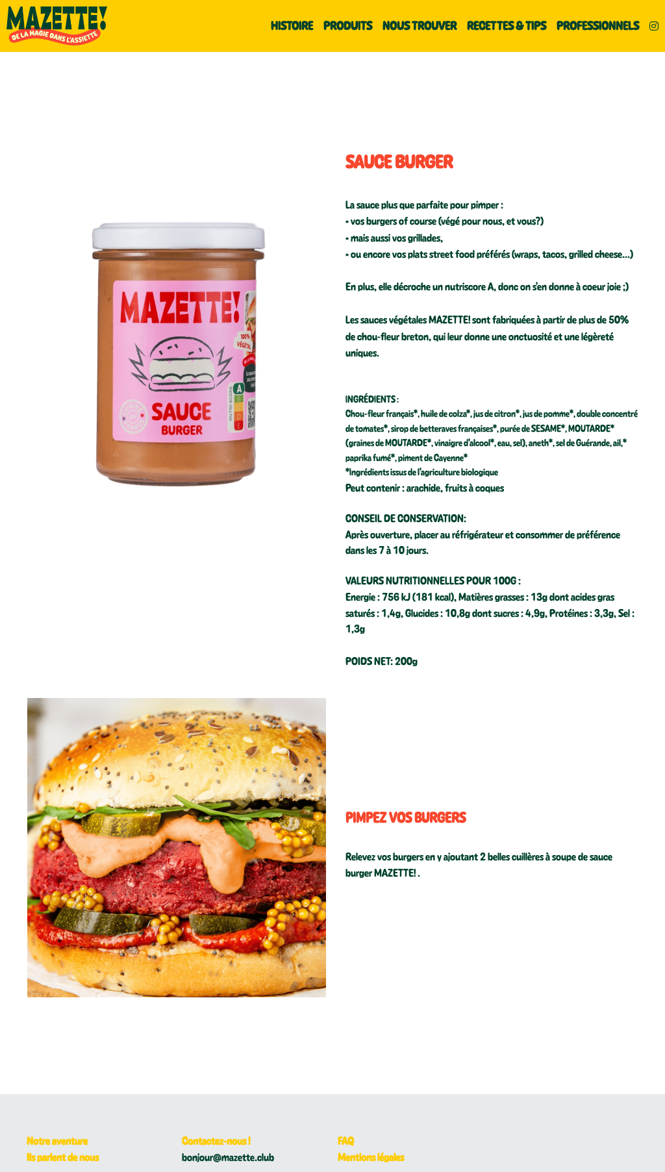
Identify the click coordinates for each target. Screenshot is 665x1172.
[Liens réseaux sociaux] (654, 26)
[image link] (56, 25)
